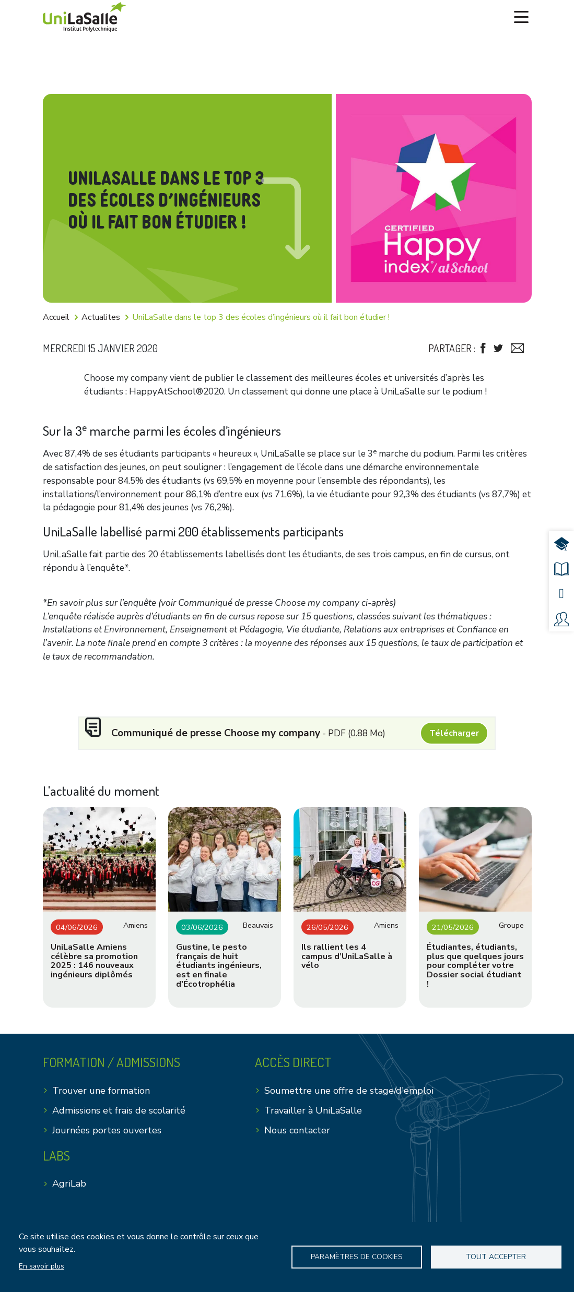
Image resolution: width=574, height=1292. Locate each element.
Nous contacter (297, 1135)
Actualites (100, 317)
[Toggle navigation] (521, 15)
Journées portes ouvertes (106, 1135)
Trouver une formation (101, 1095)
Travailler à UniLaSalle (313, 1115)
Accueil (56, 317)
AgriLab (69, 1188)
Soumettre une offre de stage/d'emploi (349, 1095)
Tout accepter (496, 1257)
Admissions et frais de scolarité (118, 1115)
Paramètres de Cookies (357, 1257)
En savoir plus (41, 1266)
